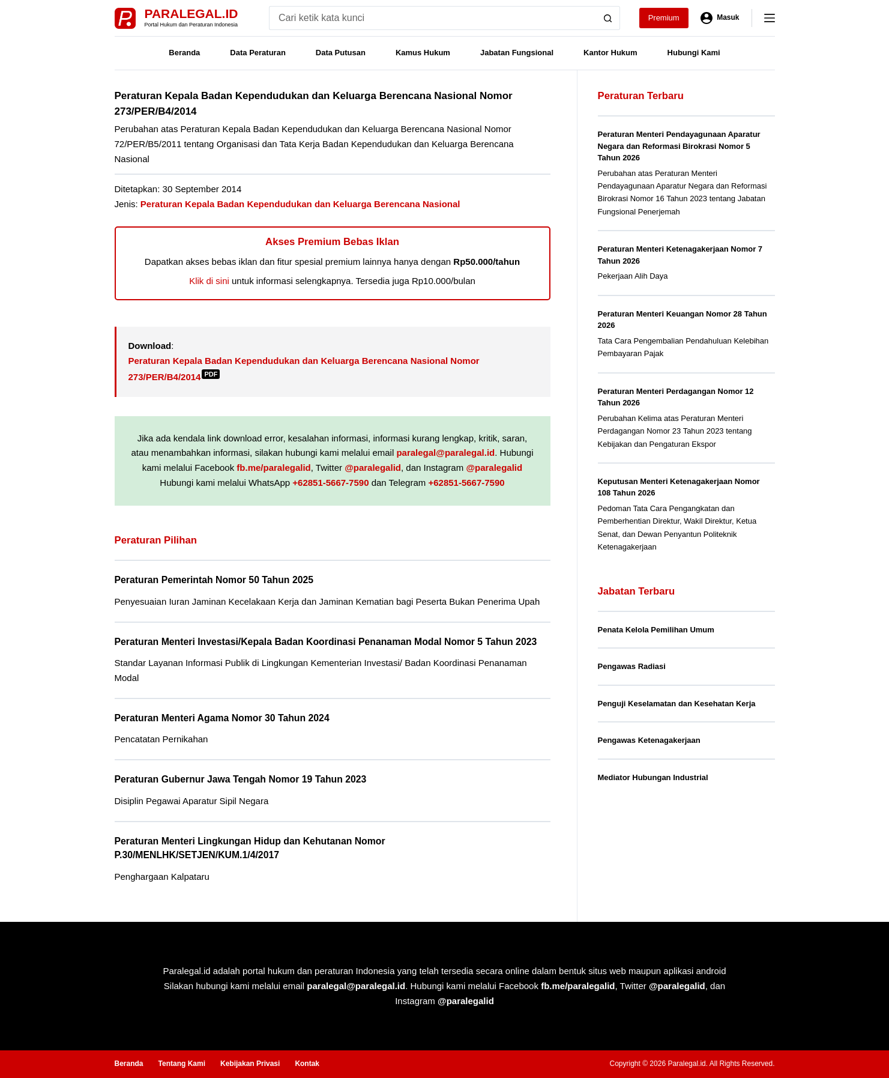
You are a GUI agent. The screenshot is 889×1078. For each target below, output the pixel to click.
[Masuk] (720, 18)
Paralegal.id (191, 13)
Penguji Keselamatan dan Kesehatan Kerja (677, 703)
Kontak (307, 1063)
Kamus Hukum (423, 52)
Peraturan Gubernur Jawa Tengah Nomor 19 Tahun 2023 (241, 779)
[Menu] (769, 18)
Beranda (184, 52)
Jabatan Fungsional (516, 52)
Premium (664, 17)
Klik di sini (209, 281)
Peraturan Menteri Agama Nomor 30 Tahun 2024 (222, 718)
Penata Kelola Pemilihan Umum (656, 629)
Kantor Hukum (610, 52)
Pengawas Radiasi (632, 666)
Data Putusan (341, 52)
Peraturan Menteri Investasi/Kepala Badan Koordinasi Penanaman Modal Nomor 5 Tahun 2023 (326, 642)
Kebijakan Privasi (250, 1063)
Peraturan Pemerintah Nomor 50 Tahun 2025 (214, 580)
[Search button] (608, 18)
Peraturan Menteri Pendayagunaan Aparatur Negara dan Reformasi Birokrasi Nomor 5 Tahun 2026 (679, 146)
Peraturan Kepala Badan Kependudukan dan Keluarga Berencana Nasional (300, 204)
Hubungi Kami (694, 52)
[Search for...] (432, 18)
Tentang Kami (181, 1063)
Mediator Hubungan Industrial (653, 777)
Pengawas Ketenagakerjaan (649, 740)
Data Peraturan (257, 52)
